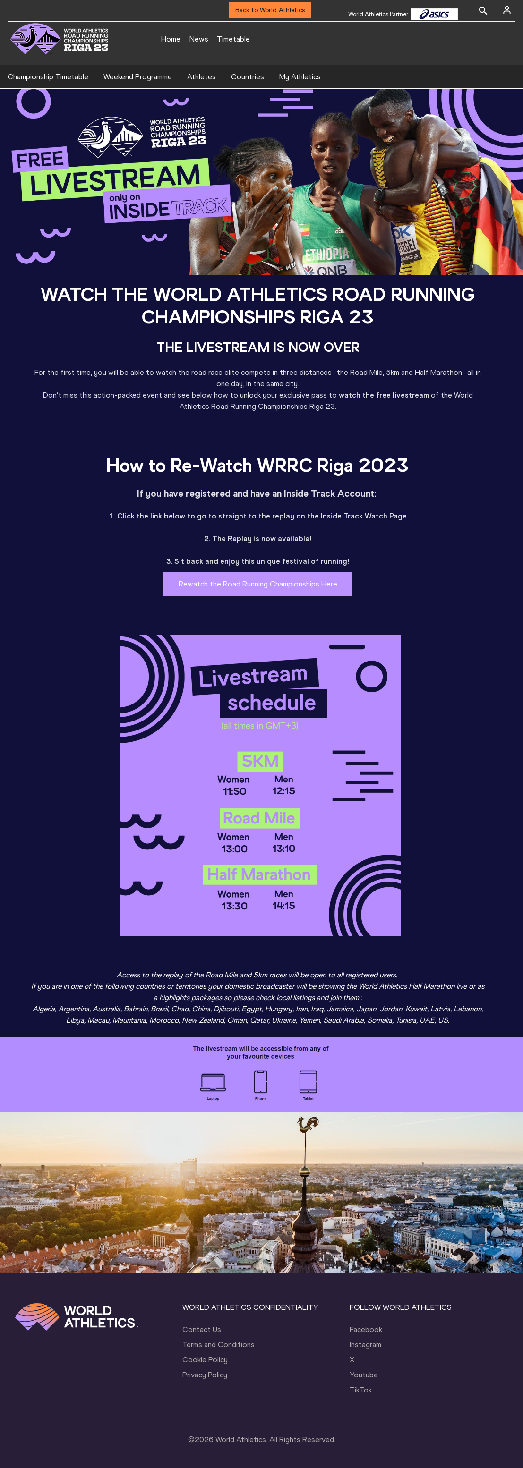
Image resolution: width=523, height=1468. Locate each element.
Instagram (365, 1344)
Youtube (364, 1374)
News (198, 38)
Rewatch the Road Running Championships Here (258, 583)
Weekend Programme (137, 76)
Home (170, 38)
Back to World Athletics (270, 10)
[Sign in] (506, 10)
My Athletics (300, 76)
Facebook (366, 1329)
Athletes (201, 76)
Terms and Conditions (218, 1344)
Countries (247, 76)
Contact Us (201, 1329)
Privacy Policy (204, 1374)
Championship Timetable (48, 76)
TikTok (361, 1389)
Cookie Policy (205, 1359)
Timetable (233, 38)
